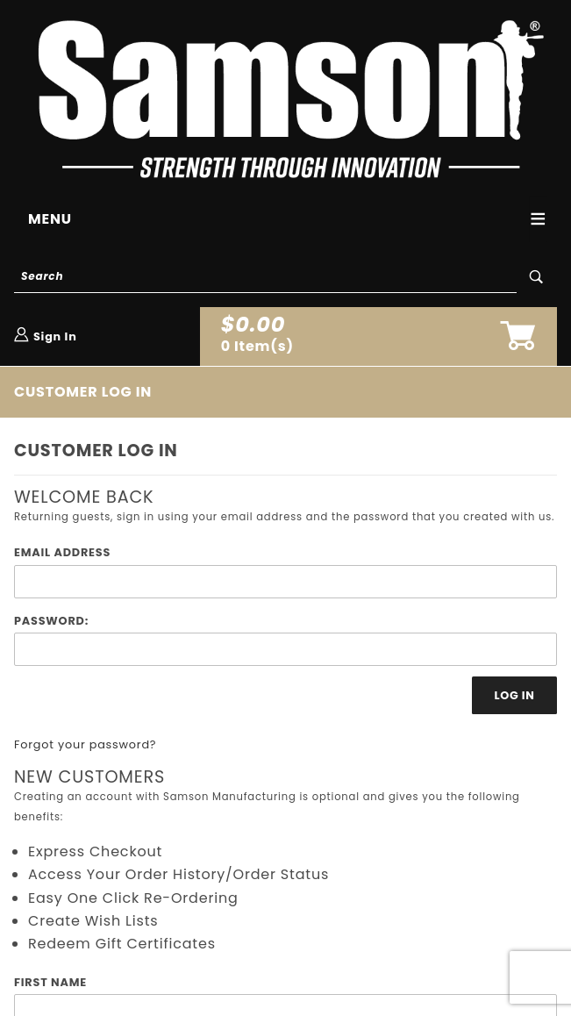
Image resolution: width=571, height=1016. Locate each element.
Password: (51, 620)
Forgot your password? (85, 744)
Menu (50, 219)
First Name (50, 982)
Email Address (62, 552)
